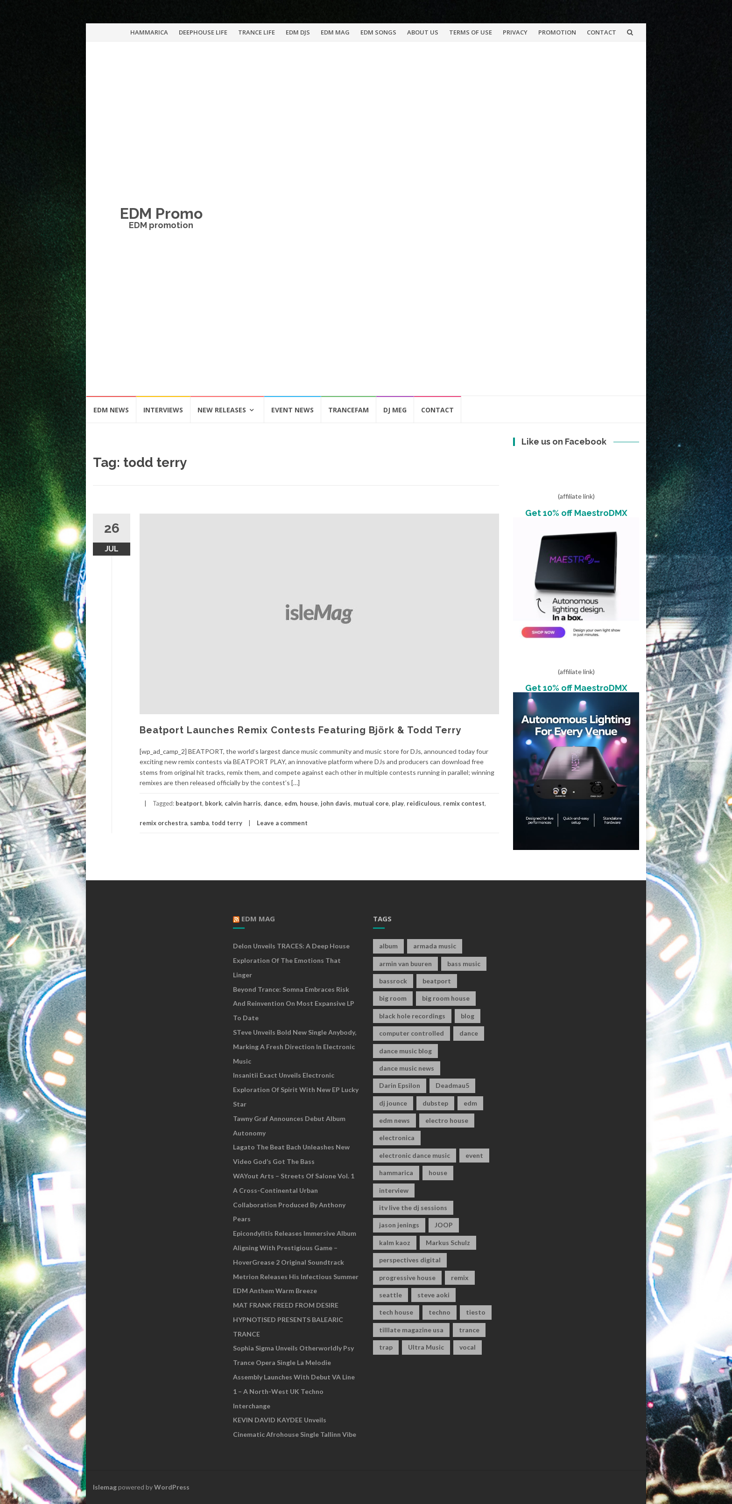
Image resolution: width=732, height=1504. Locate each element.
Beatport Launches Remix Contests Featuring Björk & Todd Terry (301, 730)
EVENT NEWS (292, 409)
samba (199, 823)
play (398, 803)
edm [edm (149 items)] (470, 1103)
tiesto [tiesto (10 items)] (476, 1312)
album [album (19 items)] (388, 946)
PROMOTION (557, 32)
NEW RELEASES (221, 409)
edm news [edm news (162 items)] (394, 1120)
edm (290, 803)
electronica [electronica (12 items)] (397, 1138)
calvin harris (243, 803)
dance (273, 803)
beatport (189, 803)
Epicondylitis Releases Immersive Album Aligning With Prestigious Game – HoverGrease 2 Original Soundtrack (294, 1247)
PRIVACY (515, 32)
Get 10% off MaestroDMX (576, 513)
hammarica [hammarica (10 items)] (396, 1173)
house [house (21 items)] (438, 1173)
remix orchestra (163, 823)
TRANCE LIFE (256, 32)
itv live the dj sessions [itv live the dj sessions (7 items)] (413, 1208)
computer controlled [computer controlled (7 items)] (411, 1033)
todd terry (226, 823)
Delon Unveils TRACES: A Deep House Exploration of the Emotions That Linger (291, 960)
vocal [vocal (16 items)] (467, 1347)
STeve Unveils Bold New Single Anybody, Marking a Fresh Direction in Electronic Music (294, 1046)
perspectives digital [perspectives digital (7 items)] (410, 1260)
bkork (213, 803)
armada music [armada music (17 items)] (434, 946)
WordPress (172, 1487)
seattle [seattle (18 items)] (390, 1295)
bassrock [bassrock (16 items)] (393, 981)
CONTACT (601, 32)
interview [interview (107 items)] (393, 1190)
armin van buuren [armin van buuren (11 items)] (405, 964)
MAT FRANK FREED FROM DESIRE (285, 1305)
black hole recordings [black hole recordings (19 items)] (412, 1016)
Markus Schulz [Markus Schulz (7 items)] (448, 1242)
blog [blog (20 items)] (467, 1016)
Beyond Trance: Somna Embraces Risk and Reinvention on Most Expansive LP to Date (293, 1003)
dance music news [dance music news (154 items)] (406, 1068)
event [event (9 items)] (474, 1155)
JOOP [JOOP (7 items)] (444, 1225)
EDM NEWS (111, 409)
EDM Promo (161, 213)
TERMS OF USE (470, 32)
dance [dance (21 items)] (468, 1033)
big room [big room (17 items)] (393, 998)
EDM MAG (335, 32)
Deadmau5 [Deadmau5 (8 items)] (452, 1085)
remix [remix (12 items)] (460, 1277)
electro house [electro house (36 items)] (446, 1120)
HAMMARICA (149, 32)
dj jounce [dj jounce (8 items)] (393, 1103)
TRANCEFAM (348, 409)
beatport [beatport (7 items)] (436, 981)
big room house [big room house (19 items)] (446, 998)
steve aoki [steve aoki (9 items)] (433, 1295)
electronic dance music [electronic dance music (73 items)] (414, 1155)
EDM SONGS (378, 32)
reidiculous (423, 803)
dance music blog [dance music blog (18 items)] (405, 1051)
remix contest (464, 803)
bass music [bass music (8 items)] (463, 964)
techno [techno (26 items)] (439, 1312)
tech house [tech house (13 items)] (396, 1312)
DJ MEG (395, 409)
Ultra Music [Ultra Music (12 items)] (426, 1347)
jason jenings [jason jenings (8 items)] (399, 1225)
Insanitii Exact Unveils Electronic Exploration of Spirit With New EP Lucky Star (296, 1089)
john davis (336, 803)
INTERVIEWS (163, 409)
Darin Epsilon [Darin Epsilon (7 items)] (399, 1085)
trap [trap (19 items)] (386, 1347)
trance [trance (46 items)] (469, 1330)
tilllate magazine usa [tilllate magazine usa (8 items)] (411, 1330)
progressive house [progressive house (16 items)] (407, 1277)
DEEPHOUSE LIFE (203, 32)
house (309, 803)
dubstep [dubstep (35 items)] (435, 1103)
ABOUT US (422, 32)
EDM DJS (298, 32)
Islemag (105, 1487)
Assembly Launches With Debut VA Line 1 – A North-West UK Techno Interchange (294, 1391)
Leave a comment (282, 823)
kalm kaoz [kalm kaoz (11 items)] (394, 1242)
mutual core (371, 803)
